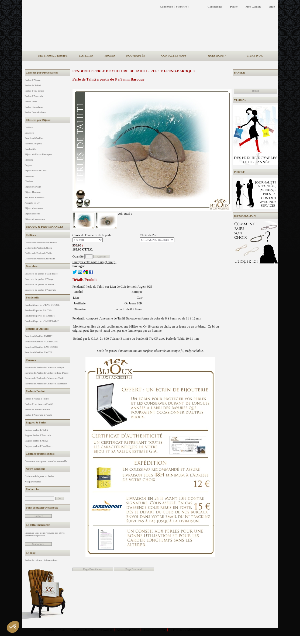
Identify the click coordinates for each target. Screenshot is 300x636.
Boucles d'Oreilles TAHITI (39, 336)
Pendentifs (30, 149)
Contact (49, 629)
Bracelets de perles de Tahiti (39, 284)
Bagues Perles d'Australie (38, 435)
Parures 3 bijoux (33, 143)
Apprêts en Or (32, 202)
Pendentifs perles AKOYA (38, 310)
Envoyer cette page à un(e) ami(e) (94, 262)
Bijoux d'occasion (34, 208)
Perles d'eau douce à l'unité (39, 404)
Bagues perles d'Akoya (37, 440)
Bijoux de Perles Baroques (38, 154)
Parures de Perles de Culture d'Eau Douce (46, 372)
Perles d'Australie (34, 96)
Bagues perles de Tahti (36, 430)
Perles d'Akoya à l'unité (37, 398)
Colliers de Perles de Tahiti (39, 253)
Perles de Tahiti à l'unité (37, 409)
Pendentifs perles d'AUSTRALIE (42, 321)
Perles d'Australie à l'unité (38, 414)
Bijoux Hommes (33, 192)
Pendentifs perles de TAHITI (40, 315)
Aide (62, 629)
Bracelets (29, 132)
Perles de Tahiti (33, 85)
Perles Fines (31, 101)
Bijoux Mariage (33, 186)
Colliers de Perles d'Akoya (38, 247)
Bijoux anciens (32, 213)
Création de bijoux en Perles (39, 476)
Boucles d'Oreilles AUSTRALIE (41, 341)
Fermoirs (29, 176)
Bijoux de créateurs (35, 219)
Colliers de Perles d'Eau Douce (41, 242)
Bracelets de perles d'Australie (40, 290)
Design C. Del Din (154, 629)
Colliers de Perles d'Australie (40, 258)
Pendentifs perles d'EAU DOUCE (42, 305)
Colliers (29, 127)
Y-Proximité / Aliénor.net (185, 629)
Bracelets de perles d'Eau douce (41, 273)
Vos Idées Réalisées (34, 197)
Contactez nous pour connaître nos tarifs (46, 461)
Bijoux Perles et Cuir (36, 170)
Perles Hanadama (34, 107)
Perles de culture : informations (41, 560)
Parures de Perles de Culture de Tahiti (44, 378)
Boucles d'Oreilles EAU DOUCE (41, 347)
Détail (255, 90)
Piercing (29, 159)
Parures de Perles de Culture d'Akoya (44, 367)
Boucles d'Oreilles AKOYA (39, 352)
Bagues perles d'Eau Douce (39, 446)
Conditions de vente (82, 629)
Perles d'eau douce (34, 90)
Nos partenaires (33, 481)
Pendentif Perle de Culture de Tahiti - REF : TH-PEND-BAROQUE (134, 71)
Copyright (106, 629)
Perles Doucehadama (36, 112)
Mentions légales (127, 629)
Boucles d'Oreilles (34, 138)
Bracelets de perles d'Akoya (39, 279)
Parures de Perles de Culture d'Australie (46, 383)
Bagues (28, 165)
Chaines (29, 181)
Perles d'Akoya (32, 80)
